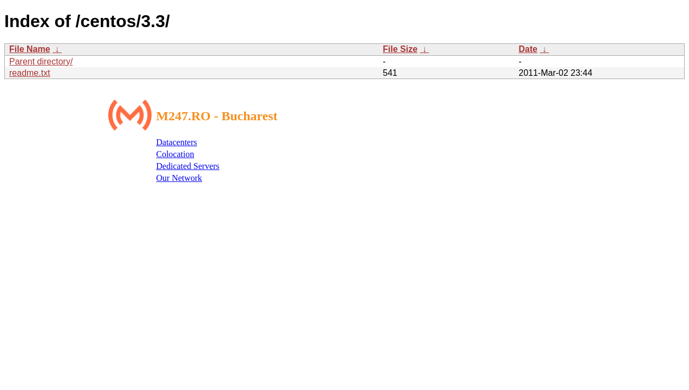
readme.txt (29, 72)
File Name (29, 49)
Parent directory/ (41, 61)
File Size (400, 49)
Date (528, 49)
